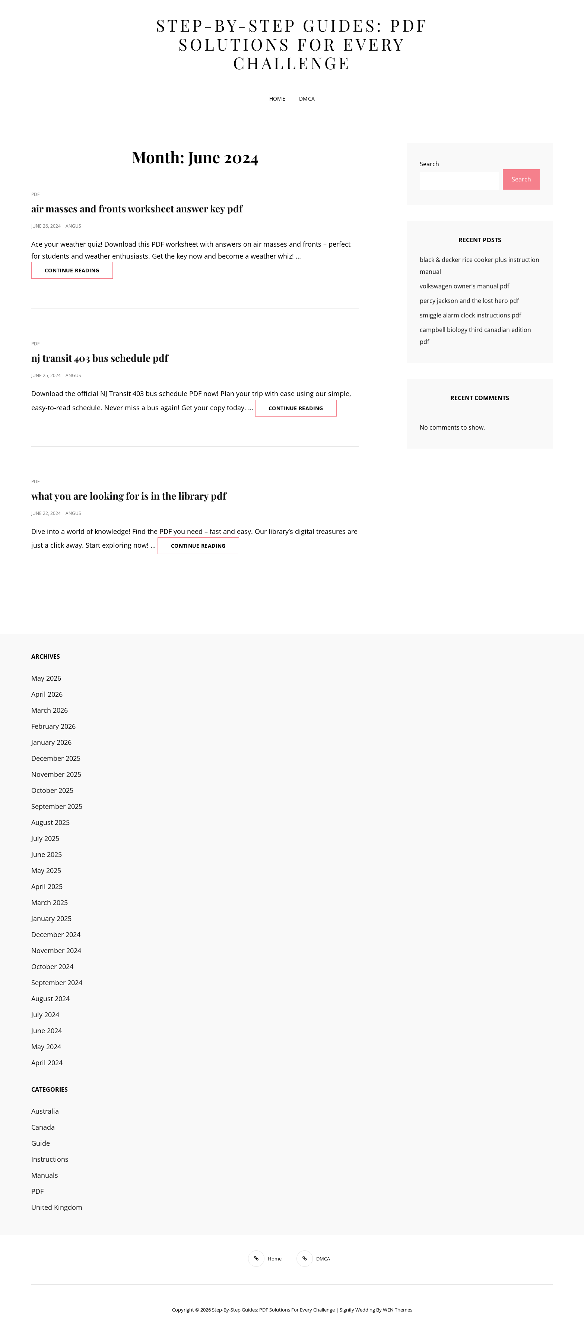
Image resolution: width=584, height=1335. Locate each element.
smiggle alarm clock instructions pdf (470, 315)
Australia (45, 1111)
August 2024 (50, 998)
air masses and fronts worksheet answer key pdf (136, 208)
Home (277, 98)
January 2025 (51, 918)
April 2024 (47, 1062)
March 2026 (49, 710)
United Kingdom (56, 1207)
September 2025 (56, 806)
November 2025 (56, 774)
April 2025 (47, 886)
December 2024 (55, 934)
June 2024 (46, 1030)
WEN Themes (397, 1309)
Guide (40, 1143)
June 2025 (46, 854)
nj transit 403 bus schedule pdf (99, 357)
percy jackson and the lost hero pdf (469, 301)
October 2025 (52, 790)
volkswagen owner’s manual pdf (464, 286)
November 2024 (56, 950)
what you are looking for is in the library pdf (128, 495)
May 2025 (46, 870)
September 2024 (56, 982)
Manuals (44, 1175)
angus (73, 226)
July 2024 (45, 1014)
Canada (43, 1127)
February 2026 (53, 726)
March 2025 (49, 902)
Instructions (50, 1159)
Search (429, 164)
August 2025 (50, 822)
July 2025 (45, 838)
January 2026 (51, 742)
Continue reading (79, 272)
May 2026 (46, 678)
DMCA (307, 98)
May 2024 (46, 1046)
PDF (35, 194)
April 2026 (47, 694)
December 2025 (55, 758)
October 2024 (52, 966)
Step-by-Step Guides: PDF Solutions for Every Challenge (292, 43)
